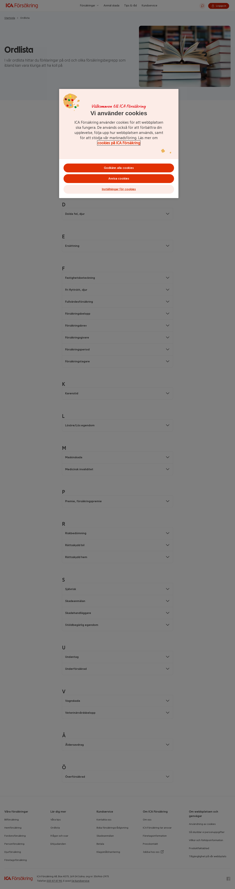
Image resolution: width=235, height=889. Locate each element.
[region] (118, 143)
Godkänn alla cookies (119, 168)
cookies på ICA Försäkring (118, 143)
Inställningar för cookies (119, 189)
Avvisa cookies (118, 178)
